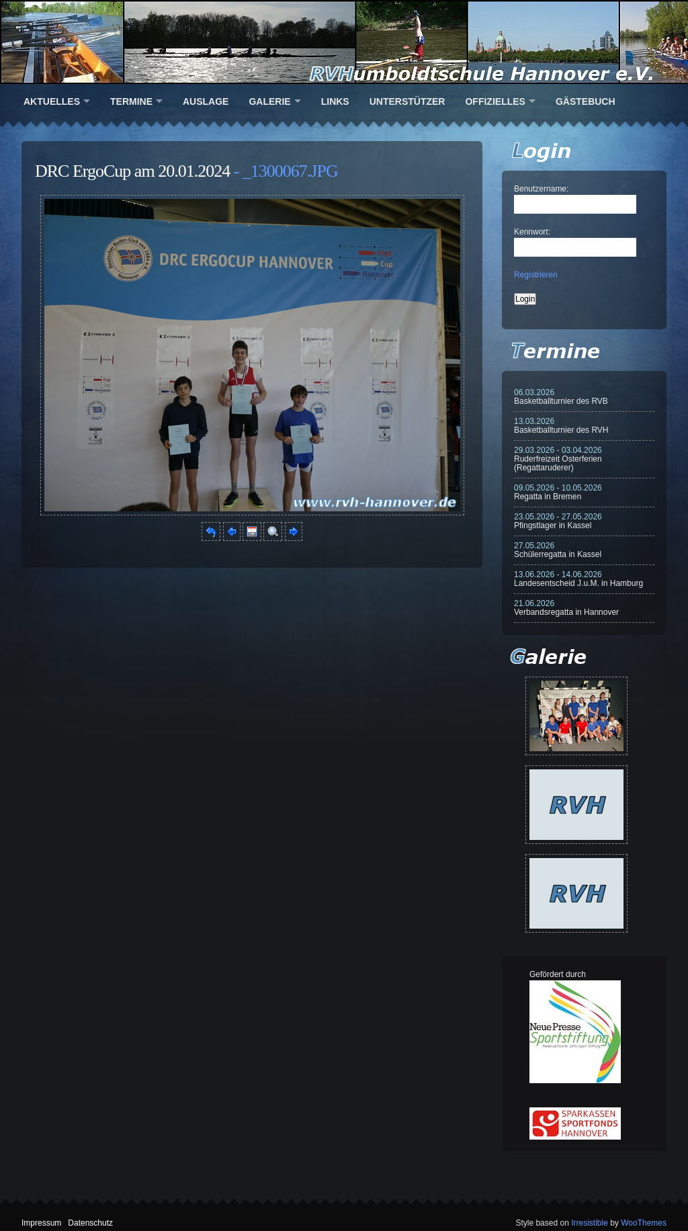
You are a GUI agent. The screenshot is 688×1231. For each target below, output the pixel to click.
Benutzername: (541, 189)
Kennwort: (532, 232)
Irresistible (589, 1223)
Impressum (41, 1223)
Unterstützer (407, 101)
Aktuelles (52, 101)
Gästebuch (585, 101)
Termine (131, 101)
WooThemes (643, 1223)
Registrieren (536, 275)
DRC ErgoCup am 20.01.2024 (132, 171)
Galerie (269, 101)
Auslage (205, 101)
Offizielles (495, 101)
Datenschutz (90, 1223)
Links (335, 101)
